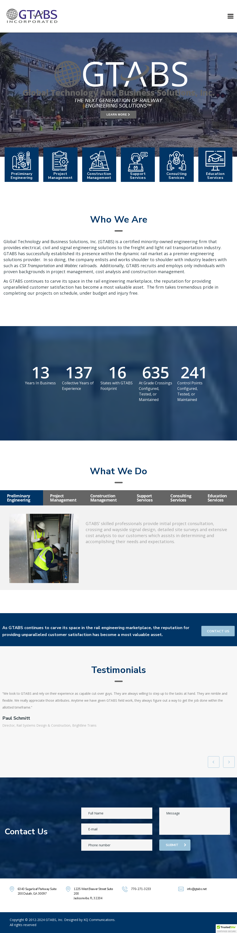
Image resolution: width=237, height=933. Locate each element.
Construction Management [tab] (103, 498)
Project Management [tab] (63, 498)
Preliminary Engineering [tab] (18, 498)
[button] (226, 928)
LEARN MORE (118, 114)
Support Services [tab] (145, 498)
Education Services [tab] (217, 498)
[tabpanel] (118, 547)
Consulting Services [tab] (180, 498)
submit (176, 845)
